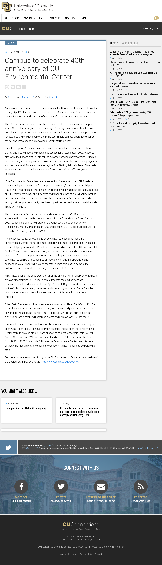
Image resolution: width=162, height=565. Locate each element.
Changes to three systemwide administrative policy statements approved (132, 84)
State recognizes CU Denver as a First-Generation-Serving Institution (135, 63)
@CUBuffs (49, 445)
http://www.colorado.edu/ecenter (60, 361)
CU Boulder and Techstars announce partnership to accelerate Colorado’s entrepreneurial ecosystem (79, 411)
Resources (70, 18)
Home (6, 18)
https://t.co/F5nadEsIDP (147, 448)
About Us (83, 18)
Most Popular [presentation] (129, 43)
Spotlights (29, 18)
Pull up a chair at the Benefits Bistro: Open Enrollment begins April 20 (133, 74)
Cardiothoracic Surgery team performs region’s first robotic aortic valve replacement (133, 103)
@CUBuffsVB (31, 448)
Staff (10, 97)
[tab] (114, 43)
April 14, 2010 (28, 97)
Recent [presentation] (114, 43)
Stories (15, 18)
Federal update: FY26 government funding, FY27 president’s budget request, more (130, 114)
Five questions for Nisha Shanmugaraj (26, 408)
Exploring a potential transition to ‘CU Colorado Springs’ (134, 94)
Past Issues (55, 18)
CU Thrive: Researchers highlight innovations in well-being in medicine (133, 125)
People (42, 18)
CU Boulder (53, 97)
